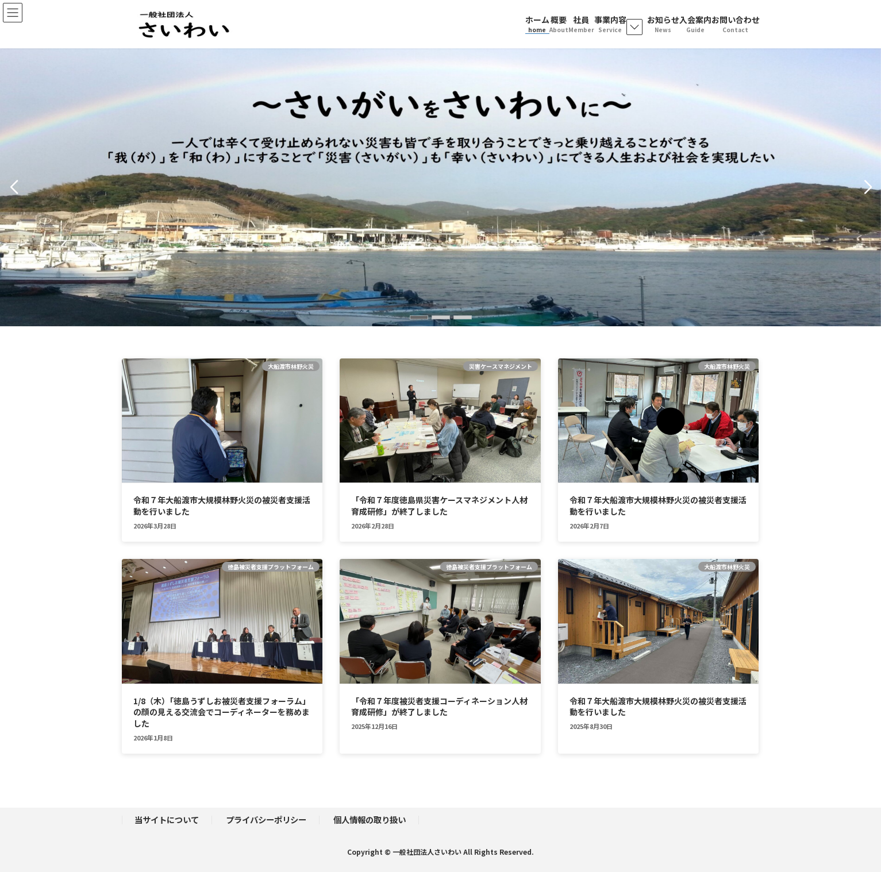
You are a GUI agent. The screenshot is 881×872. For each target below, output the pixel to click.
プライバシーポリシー (266, 819)
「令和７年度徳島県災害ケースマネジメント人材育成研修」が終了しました (439, 505)
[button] (419, 317)
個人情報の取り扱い (369, 819)
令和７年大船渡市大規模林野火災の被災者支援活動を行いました (221, 505)
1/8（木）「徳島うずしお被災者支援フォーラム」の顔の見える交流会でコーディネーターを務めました (221, 712)
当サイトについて (166, 819)
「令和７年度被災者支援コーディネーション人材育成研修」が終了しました (439, 706)
